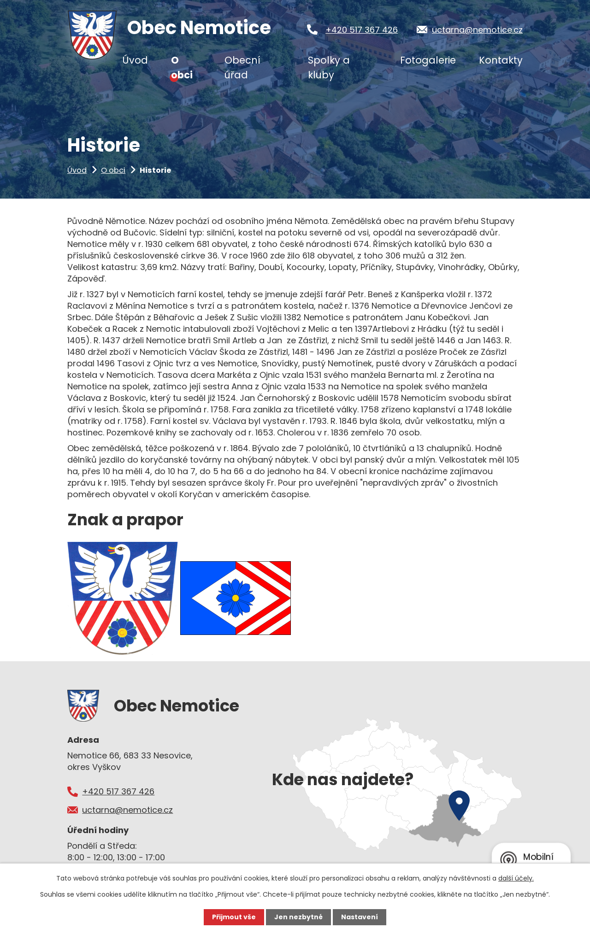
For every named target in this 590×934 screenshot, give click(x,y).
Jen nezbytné (298, 917)
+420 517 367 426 (361, 29)
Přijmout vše (234, 917)
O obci (113, 170)
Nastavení (359, 917)
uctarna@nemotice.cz (477, 29)
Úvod (77, 170)
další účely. (516, 878)
